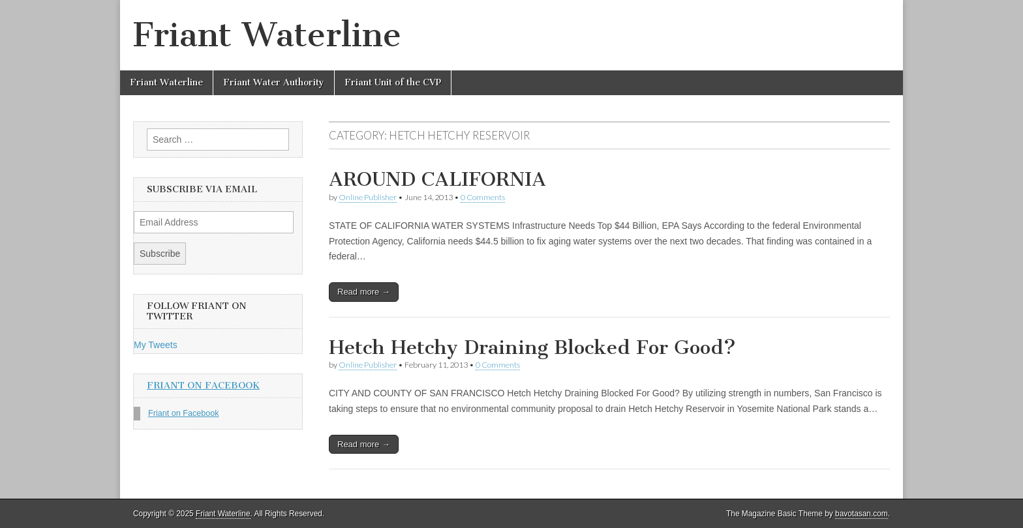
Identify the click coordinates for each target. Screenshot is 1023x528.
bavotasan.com (861, 513)
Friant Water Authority (273, 82)
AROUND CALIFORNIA (437, 179)
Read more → (363, 292)
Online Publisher (368, 197)
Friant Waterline (267, 35)
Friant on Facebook (203, 385)
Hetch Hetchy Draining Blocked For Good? (532, 347)
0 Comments (483, 197)
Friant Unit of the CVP (392, 82)
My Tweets (155, 345)
